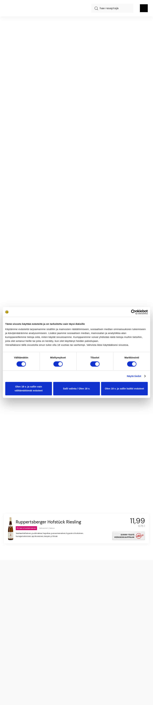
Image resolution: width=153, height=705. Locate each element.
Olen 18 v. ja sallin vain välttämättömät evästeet (29, 388)
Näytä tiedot (134, 376)
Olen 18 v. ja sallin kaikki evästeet (124, 388)
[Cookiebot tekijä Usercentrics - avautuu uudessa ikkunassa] (133, 312)
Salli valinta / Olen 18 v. (76, 388)
